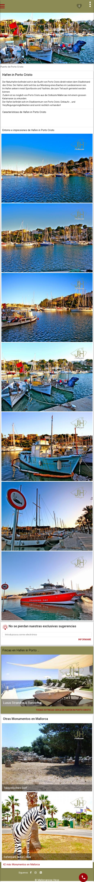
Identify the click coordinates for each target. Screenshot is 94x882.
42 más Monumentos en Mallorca (21, 864)
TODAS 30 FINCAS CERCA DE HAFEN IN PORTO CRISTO (63, 710)
